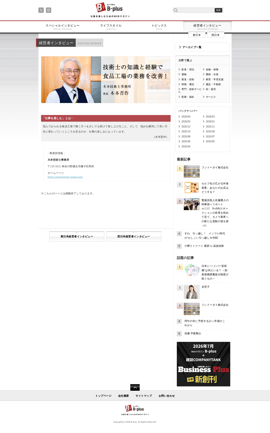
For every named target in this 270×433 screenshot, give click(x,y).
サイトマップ (144, 395)
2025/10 (186, 131)
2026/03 (210, 116)
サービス (211, 96)
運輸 (184, 74)
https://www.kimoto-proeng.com (65, 177)
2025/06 (186, 141)
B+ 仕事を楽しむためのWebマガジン (110, 10)
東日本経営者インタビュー (77, 236)
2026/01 (210, 121)
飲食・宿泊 (188, 69)
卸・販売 (211, 89)
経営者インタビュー (207, 27)
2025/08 (186, 136)
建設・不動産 (213, 84)
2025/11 (210, 126)
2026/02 (186, 121)
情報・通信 (188, 84)
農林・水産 (212, 74)
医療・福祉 (188, 96)
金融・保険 (212, 69)
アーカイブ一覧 (191, 47)
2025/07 (210, 136)
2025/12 (186, 126)
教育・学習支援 (215, 79)
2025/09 (210, 131)
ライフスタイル (111, 27)
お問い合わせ (167, 395)
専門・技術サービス (190, 90)
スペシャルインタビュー (62, 27)
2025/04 (186, 146)
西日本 (216, 35)
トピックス (159, 27)
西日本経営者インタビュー (133, 236)
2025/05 (210, 141)
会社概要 (123, 395)
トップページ (103, 395)
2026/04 (186, 116)
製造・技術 (188, 79)
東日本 (197, 35)
